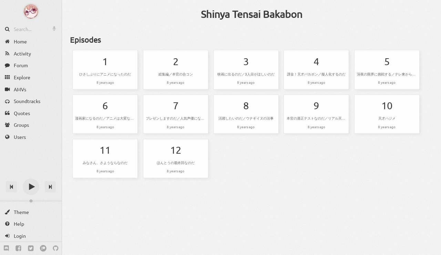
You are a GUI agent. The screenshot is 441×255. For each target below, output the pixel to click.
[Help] (31, 224)
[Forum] (31, 65)
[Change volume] (31, 201)
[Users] (31, 137)
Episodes (85, 39)
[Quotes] (31, 113)
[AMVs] (31, 89)
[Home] (31, 41)
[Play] (31, 186)
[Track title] (31, 174)
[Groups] (31, 125)
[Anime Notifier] (31, 11)
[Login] (31, 236)
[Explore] (31, 77)
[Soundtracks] (31, 101)
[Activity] (31, 54)
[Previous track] (11, 186)
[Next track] (50, 186)
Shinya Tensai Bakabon (251, 14)
